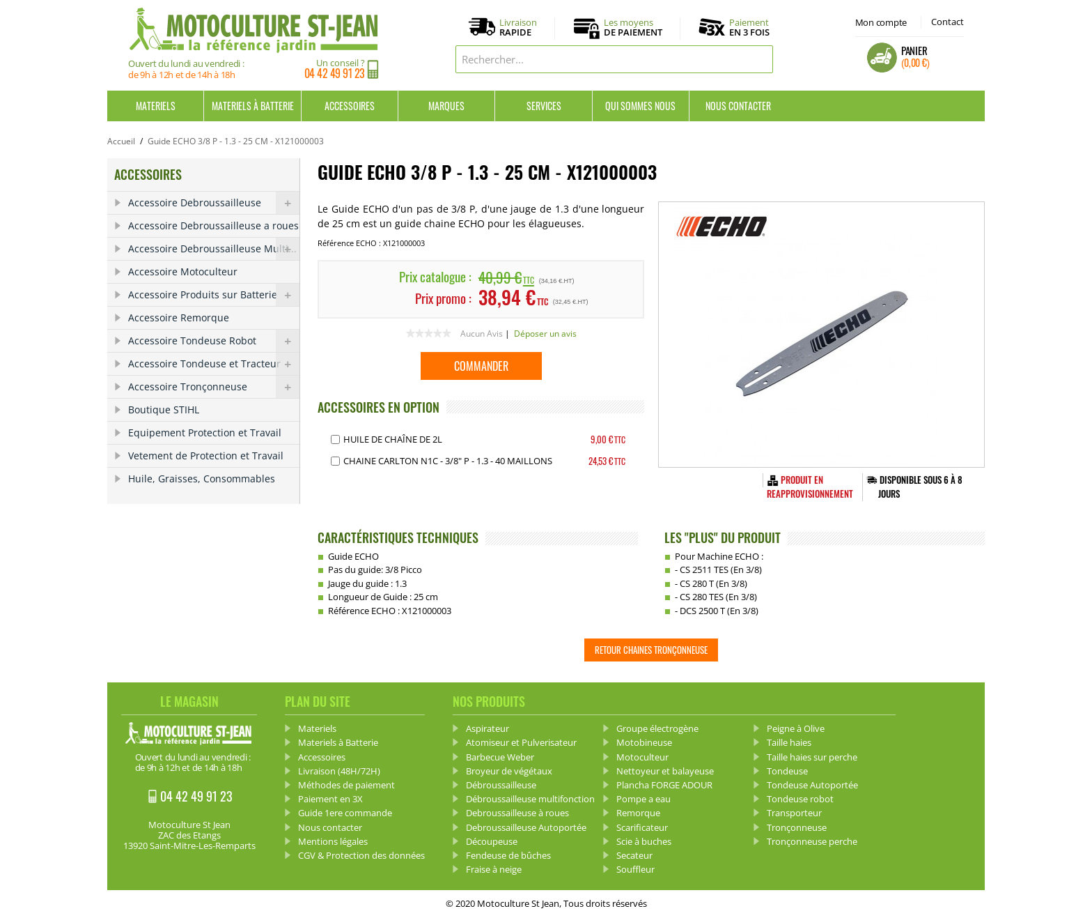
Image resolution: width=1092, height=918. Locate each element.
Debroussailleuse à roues (517, 812)
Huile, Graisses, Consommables (201, 478)
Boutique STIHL (163, 409)
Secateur (634, 855)
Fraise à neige (494, 869)
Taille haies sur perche (812, 757)
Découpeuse (491, 841)
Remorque (638, 812)
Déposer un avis (545, 333)
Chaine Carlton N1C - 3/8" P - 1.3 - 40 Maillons (447, 460)
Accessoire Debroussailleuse (213, 203)
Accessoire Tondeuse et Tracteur (213, 364)
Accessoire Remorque (178, 317)
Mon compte (881, 22)
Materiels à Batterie (253, 105)
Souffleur (635, 869)
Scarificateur (642, 827)
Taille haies (789, 742)
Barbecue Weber (500, 757)
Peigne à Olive (796, 728)
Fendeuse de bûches (508, 855)
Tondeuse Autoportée (812, 785)
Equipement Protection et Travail (204, 432)
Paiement (749, 27)
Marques (446, 105)
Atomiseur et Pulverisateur (521, 742)
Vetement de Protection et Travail (205, 455)
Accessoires (350, 105)
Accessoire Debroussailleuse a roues (213, 225)
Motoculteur (642, 757)
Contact (947, 21)
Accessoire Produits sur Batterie (213, 295)
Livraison (518, 27)
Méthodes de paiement (346, 785)
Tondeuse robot (800, 799)
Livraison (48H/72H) (339, 771)
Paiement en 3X (330, 799)
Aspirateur (487, 728)
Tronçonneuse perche (812, 841)
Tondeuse (787, 771)
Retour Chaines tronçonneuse (651, 650)
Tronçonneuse (797, 827)
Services (543, 105)
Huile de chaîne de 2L (392, 439)
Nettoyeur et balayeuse (665, 771)
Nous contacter (738, 105)
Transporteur (794, 812)
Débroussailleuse (501, 785)
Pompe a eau (643, 799)
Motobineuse (644, 742)
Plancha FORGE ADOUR (664, 785)
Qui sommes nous (640, 105)
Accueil (121, 141)
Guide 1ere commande (345, 812)
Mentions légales (333, 841)
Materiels (156, 105)
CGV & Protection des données (361, 855)
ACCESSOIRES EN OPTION (378, 407)
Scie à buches (643, 841)
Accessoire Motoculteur (182, 271)
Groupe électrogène (657, 728)
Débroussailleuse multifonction (530, 799)
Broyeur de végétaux (509, 771)
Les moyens (633, 27)
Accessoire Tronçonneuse (213, 387)
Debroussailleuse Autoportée (526, 827)
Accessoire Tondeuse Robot (213, 341)
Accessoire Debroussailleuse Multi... (213, 249)
